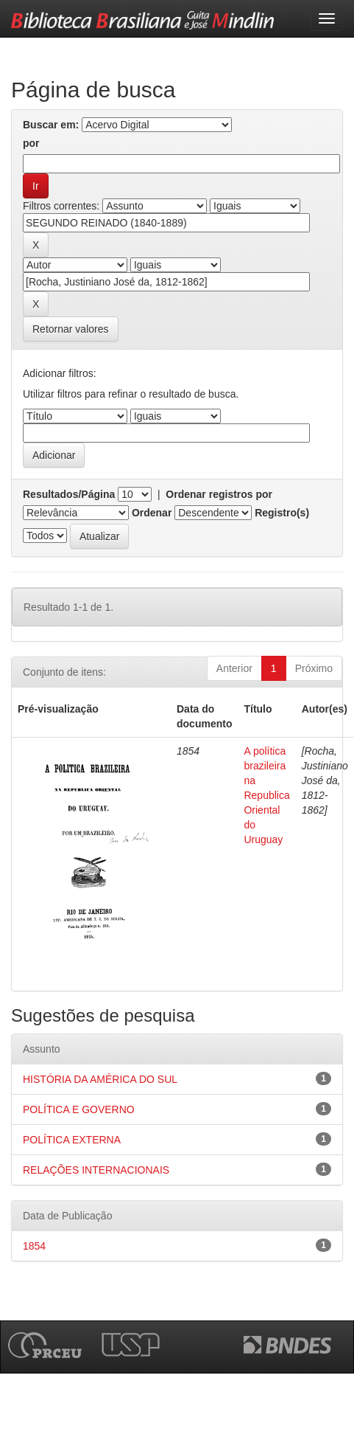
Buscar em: (51, 125)
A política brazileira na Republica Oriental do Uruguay (266, 795)
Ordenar (151, 513)
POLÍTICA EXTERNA (72, 1140)
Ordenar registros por (219, 494)
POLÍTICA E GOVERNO (79, 1109)
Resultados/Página (69, 494)
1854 (34, 1246)
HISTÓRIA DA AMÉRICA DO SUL (100, 1079)
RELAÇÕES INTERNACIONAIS (96, 1170)
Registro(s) (282, 513)
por (31, 143)
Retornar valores (70, 329)
